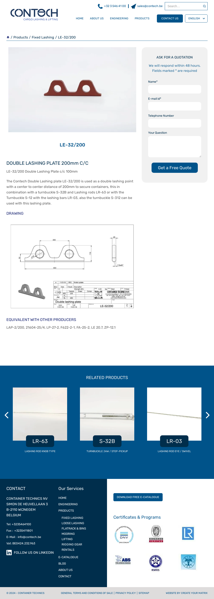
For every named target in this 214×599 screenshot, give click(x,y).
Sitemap (144, 593)
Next (208, 415)
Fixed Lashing (43, 37)
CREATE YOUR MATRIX (194, 593)
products (142, 18)
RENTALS (68, 550)
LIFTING (67, 539)
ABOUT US (65, 570)
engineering (119, 18)
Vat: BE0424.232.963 (20, 543)
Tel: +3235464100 (18, 524)
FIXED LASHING (72, 518)
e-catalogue (68, 557)
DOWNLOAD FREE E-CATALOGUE (138, 497)
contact (64, 576)
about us (97, 18)
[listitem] (40, 423)
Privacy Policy (126, 593)
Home (80, 18)
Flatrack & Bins (74, 528)
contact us (169, 18)
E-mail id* (154, 99)
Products (20, 37)
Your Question (157, 133)
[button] (196, 18)
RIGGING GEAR (72, 544)
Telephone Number (161, 116)
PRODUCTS (66, 510)
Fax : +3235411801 (19, 530)
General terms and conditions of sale (87, 593)
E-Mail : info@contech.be (23, 537)
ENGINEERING (68, 504)
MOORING (68, 534)
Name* (153, 82)
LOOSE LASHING (73, 523)
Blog (62, 563)
